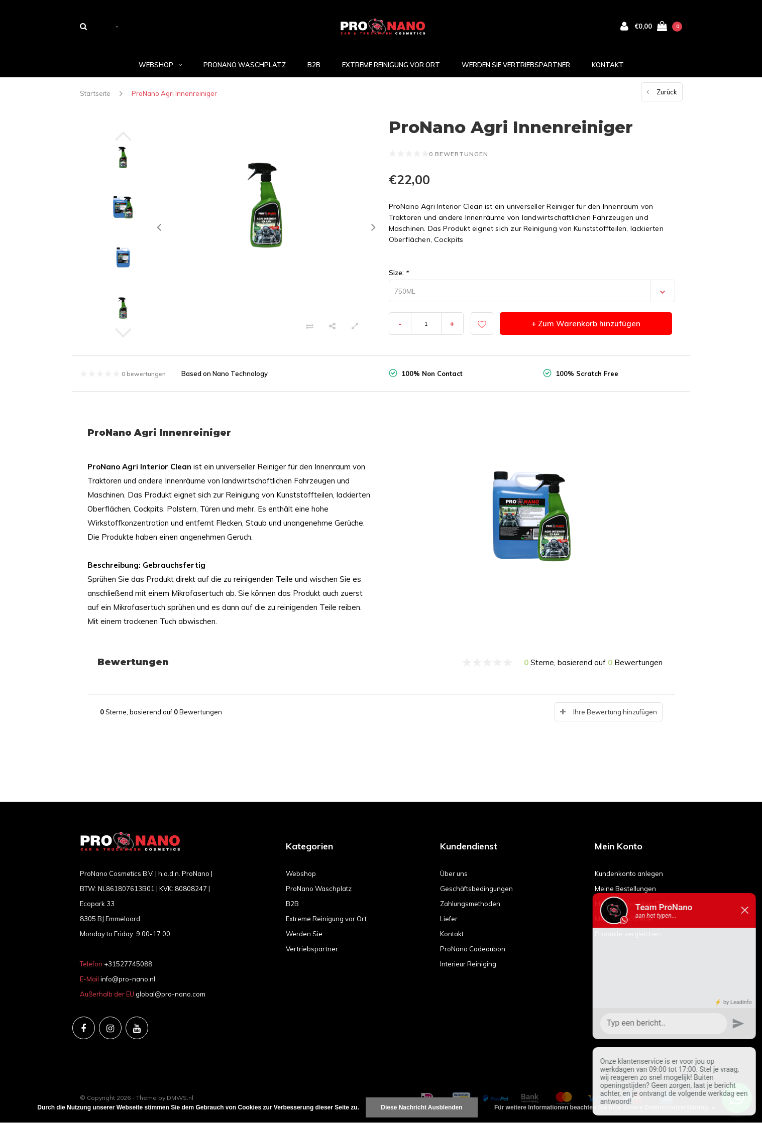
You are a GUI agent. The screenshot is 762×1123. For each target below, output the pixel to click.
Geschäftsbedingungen (476, 889)
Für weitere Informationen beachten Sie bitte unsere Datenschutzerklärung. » (604, 1107)
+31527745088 (128, 964)
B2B (313, 65)
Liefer (449, 919)
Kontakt (608, 65)
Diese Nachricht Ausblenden (421, 1107)
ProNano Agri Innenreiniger (174, 93)
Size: (398, 273)
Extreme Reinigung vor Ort (391, 65)
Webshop (160, 65)
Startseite (95, 93)
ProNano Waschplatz (244, 65)
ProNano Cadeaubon (472, 949)
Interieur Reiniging (468, 964)
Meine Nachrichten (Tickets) (637, 904)
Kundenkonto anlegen (629, 873)
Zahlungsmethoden (470, 904)
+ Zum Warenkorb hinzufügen (585, 323)
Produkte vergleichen (628, 934)
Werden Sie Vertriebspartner (516, 65)
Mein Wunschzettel (624, 919)
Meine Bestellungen (625, 889)
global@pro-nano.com (170, 994)
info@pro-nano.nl (127, 979)
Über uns (454, 873)
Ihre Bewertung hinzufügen (615, 712)
